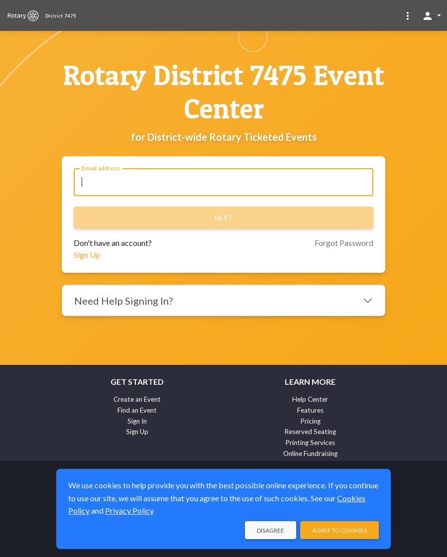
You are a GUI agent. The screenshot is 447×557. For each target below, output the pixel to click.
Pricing (310, 421)
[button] (408, 15)
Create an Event (137, 399)
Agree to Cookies (339, 530)
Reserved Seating (310, 432)
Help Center (310, 399)
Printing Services (310, 442)
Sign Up (87, 254)
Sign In (137, 421)
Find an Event (137, 410)
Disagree (270, 530)
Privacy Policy (129, 510)
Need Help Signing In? (123, 301)
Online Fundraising (310, 453)
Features (310, 410)
